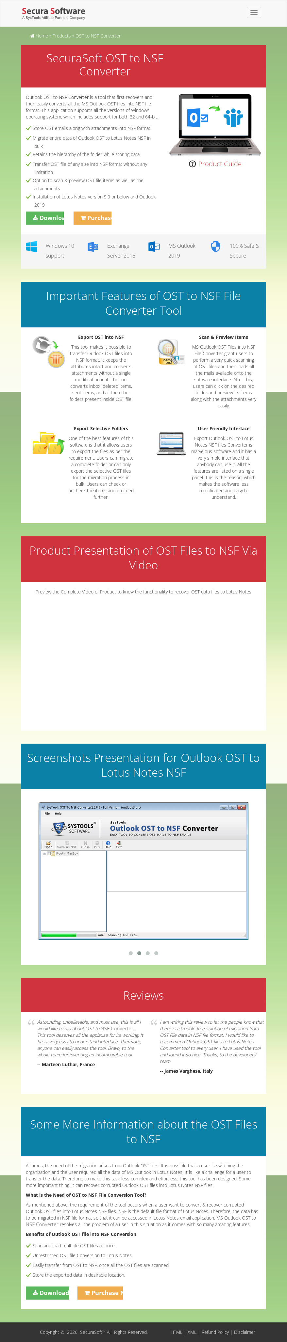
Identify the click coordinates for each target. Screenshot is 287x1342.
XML (192, 1332)
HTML (176, 1332)
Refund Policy (215, 1332)
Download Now (52, 218)
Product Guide (220, 163)
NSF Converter (74, 97)
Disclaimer (244, 1332)
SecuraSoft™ (93, 1332)
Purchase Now (99, 218)
